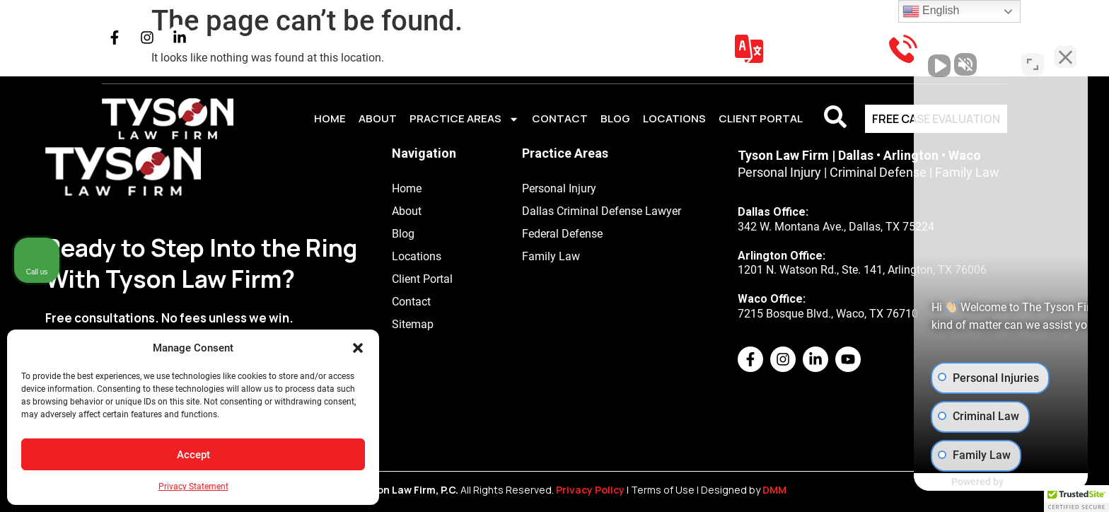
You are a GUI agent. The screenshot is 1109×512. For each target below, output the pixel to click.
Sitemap (413, 324)
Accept (193, 454)
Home (330, 118)
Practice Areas (464, 119)
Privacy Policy (590, 490)
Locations (674, 118)
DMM (775, 490)
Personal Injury (559, 188)
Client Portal (422, 279)
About (378, 118)
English (931, 11)
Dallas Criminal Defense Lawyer (601, 211)
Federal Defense (562, 233)
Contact (560, 118)
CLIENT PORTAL (761, 118)
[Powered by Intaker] (989, 482)
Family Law (551, 256)
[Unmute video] (858, 60)
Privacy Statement (193, 486)
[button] (358, 348)
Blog (615, 118)
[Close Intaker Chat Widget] (1062, 60)
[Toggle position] (1032, 60)
